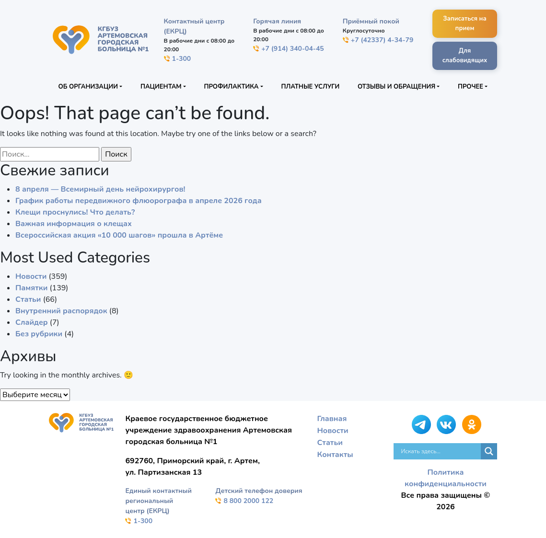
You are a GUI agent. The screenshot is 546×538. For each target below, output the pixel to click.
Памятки (31, 288)
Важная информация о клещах (73, 223)
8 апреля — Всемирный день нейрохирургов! (100, 189)
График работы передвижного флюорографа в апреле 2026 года (138, 200)
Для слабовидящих (465, 55)
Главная (332, 418)
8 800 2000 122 (244, 501)
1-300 (177, 59)
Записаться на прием (465, 23)
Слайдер (31, 322)
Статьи (28, 299)
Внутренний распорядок (61, 311)
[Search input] (439, 451)
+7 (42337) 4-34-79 (378, 40)
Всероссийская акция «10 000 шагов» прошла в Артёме (119, 235)
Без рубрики (38, 334)
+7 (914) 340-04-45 (288, 49)
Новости (30, 276)
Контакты (335, 453)
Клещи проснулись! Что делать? (75, 212)
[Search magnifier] (489, 451)
